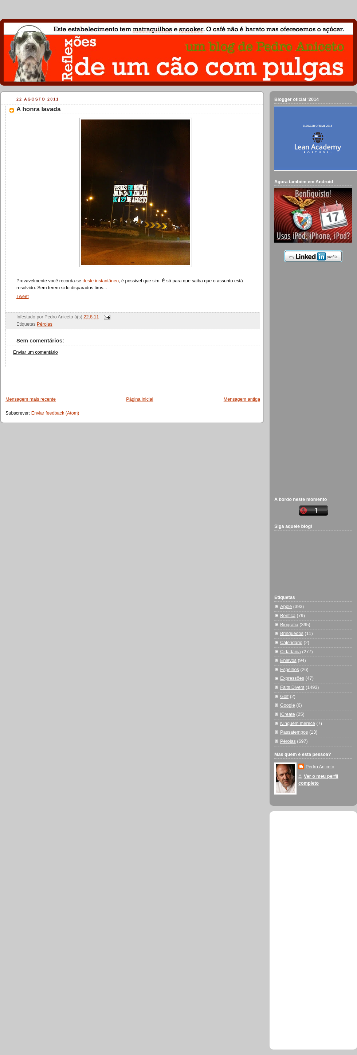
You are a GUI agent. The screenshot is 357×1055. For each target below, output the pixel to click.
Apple (286, 606)
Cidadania (290, 651)
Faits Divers (292, 687)
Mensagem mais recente (30, 399)
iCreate (287, 714)
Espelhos (289, 669)
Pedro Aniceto (320, 766)
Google (287, 705)
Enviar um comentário (35, 352)
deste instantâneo (101, 280)
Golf (284, 696)
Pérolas (44, 324)
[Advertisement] (86, 378)
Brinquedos (291, 633)
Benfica (287, 615)
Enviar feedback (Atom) (55, 413)
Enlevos (288, 660)
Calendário (291, 642)
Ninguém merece (297, 723)
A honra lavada (38, 109)
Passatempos (294, 732)
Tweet (22, 296)
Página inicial (139, 399)
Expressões (292, 678)
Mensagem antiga (242, 399)
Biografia (289, 624)
